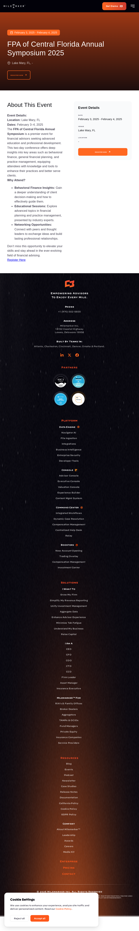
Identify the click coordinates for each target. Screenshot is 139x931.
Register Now (18, 75)
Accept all (39, 918)
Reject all (19, 918)
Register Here (16, 259)
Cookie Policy (63, 908)
